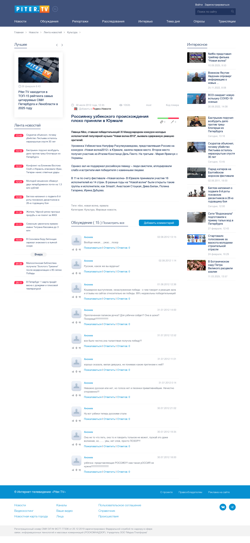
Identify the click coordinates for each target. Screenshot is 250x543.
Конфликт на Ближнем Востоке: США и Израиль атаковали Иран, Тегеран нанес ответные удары (44, 169)
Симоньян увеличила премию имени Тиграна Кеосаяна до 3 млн (42, 227)
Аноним (88, 236)
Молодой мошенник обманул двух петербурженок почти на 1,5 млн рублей (44, 184)
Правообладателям (190, 491)
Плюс (73, 249)
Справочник (106, 510)
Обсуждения (49, 21)
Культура (89, 209)
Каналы (61, 505)
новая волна (91, 205)
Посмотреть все (113, 223)
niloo (80, 205)
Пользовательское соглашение (119, 505)
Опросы (199, 21)
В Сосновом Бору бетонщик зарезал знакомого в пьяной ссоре (41, 242)
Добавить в (92, 109)
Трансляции (227, 21)
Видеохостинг (24, 510)
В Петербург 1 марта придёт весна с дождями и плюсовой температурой (42, 285)
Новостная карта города (31, 516)
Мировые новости (106, 209)
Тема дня (173, 21)
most (148, 105)
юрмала (104, 205)
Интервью (145, 21)
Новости (20, 21)
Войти (199, 4)
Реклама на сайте (219, 491)
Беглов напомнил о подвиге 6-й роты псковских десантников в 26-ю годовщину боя (43, 199)
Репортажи (80, 21)
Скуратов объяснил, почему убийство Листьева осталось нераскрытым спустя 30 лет (41, 138)
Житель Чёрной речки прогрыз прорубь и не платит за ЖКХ (43, 213)
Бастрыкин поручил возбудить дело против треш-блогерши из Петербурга (43, 153)
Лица (59, 516)
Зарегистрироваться (217, 4)
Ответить (109, 247)
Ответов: (123, 247)
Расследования (113, 21)
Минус (79, 249)
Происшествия (108, 516)
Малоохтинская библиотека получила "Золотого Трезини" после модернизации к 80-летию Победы (44, 267)
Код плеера (172, 105)
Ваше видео (64, 510)
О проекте (166, 491)
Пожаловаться (93, 247)
